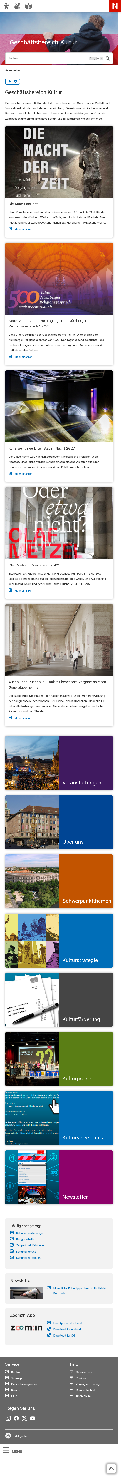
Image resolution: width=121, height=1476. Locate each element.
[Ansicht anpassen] (6, 6)
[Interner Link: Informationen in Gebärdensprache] (17, 6)
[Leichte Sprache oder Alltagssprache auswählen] (28, 6)
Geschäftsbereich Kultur (43, 42)
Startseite (12, 70)
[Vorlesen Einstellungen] (15, 81)
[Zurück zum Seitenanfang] (111, 1468)
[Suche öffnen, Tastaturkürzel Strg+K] (48, 58)
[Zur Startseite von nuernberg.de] (115, 6)
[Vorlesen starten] (10, 81)
